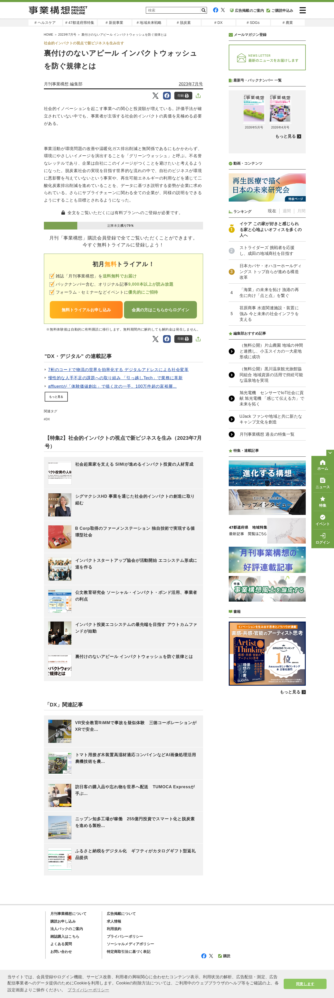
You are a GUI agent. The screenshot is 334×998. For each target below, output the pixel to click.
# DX (218, 23)
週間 (287, 211)
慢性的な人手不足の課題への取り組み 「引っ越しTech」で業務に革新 (115, 378)
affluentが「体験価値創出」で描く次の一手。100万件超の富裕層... (112, 386)
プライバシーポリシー (125, 936)
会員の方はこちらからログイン (160, 310)
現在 (272, 211)
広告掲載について (121, 913)
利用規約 (114, 929)
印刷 (183, 96)
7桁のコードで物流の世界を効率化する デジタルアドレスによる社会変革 (118, 369)
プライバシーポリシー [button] (88, 990)
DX (47, 419)
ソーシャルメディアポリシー (130, 944)
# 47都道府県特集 (79, 23)
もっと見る (56, 396)
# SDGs (253, 23)
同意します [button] (305, 984)
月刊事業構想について (68, 913)
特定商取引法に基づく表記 (128, 951)
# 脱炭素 (184, 23)
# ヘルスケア (45, 23)
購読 (224, 956)
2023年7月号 (191, 84)
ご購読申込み (279, 10)
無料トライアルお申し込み (86, 310)
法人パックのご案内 (66, 929)
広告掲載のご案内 (247, 10)
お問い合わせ (61, 951)
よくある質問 (61, 944)
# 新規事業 (114, 23)
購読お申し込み (63, 921)
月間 (301, 211)
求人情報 (114, 921)
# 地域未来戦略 (149, 23)
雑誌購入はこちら (65, 936)
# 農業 (288, 23)
